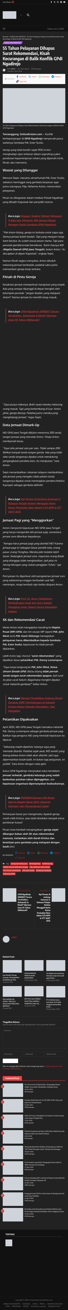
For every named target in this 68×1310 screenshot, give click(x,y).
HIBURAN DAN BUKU (55, 1304)
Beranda (5, 37)
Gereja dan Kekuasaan (19, 864)
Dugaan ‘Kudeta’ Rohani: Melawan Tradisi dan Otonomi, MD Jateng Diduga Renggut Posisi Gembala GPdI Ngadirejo (35, 220)
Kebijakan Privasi (54, 1306)
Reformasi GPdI (9, 874)
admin (13, 69)
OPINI (8, 1306)
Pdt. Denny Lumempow (11, 870)
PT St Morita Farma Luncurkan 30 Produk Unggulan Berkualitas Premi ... (53, 1003)
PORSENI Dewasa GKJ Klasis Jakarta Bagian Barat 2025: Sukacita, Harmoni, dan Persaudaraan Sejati (31, 802)
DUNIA (35, 1304)
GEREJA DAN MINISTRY (18, 37)
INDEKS (26, 1306)
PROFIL (42, 1304)
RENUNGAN (16, 1306)
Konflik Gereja (47, 864)
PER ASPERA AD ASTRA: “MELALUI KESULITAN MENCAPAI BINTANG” (11, 1002)
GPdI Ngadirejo (34, 864)
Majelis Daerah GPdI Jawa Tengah (15, 867)
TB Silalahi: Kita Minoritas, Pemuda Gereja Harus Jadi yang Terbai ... (55, 975)
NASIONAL (26, 1304)
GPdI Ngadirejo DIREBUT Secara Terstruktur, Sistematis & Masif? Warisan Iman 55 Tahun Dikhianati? (33, 315)
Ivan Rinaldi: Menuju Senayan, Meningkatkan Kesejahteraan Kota (11, 977)
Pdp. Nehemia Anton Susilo (40, 867)
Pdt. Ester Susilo (28, 870)
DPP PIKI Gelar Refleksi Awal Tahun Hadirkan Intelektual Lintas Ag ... (32, 1001)
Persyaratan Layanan (38, 1306)
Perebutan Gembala (43, 870)
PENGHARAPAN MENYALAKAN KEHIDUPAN (30, 975)
